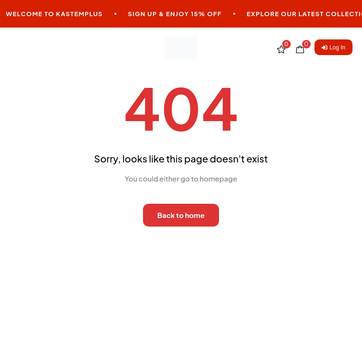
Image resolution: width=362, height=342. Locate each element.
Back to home (181, 214)
